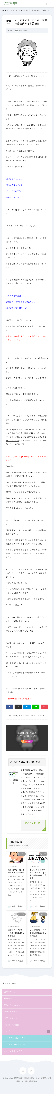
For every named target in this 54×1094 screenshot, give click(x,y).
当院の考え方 (9, 992)
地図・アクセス (10, 1018)
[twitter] (18, 707)
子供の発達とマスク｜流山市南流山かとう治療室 (38, 933)
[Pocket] (44, 707)
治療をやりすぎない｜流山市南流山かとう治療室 (16, 933)
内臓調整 (8, 999)
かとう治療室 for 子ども (14, 1051)
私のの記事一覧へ (32, 825)
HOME (7, 10)
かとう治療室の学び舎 (16, 1045)
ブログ (7, 1032)
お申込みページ (10, 1012)
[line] (35, 707)
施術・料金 (13, 1005)
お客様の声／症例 (11, 1025)
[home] (22, 1070)
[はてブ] (27, 707)
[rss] (31, 1070)
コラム (15, 10)
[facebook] (9, 707)
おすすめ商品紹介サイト (17, 1038)
